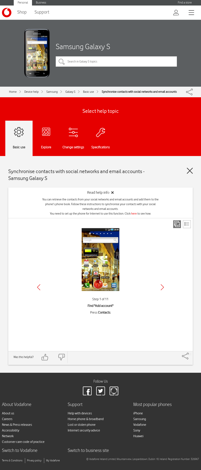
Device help (31, 92)
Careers (7, 419)
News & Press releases (17, 425)
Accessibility (10, 430)
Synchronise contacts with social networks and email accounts (139, 92)
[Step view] (177, 224)
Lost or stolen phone (82, 425)
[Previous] (38, 287)
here (134, 213)
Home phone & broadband (86, 419)
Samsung (52, 92)
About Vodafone (16, 404)
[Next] (162, 287)
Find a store (185, 2)
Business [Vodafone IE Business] (41, 2)
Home (13, 92)
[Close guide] (190, 171)
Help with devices (80, 413)
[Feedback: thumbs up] (45, 357)
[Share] (190, 354)
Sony (136, 430)
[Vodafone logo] (6, 12)
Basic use (88, 92)
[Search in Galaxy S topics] (116, 61)
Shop (22, 12)
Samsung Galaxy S (83, 46)
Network (8, 436)
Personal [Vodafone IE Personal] (23, 2)
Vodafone (139, 425)
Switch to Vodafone (19, 450)
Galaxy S (70, 92)
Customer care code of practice (23, 442)
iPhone (138, 413)
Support (42, 12)
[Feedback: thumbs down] (61, 357)
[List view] (187, 224)
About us (8, 413)
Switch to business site (88, 450)
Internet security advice (84, 430)
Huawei (138, 436)
